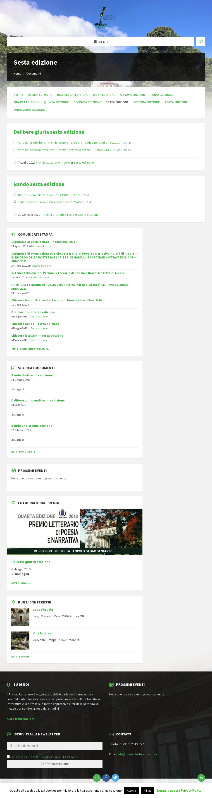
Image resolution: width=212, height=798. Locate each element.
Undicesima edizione (29, 110)
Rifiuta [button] (148, 791)
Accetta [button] (131, 791)
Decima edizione (40, 95)
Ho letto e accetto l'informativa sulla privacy (43, 757)
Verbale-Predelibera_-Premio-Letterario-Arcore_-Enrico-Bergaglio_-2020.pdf (70, 143)
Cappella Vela (43, 610)
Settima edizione (146, 102)
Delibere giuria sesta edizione (49, 131)
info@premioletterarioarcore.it (139, 754)
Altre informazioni (20, 719)
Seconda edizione (87, 102)
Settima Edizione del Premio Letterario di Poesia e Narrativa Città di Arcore (68, 273)
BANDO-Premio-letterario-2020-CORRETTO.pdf (49, 195)
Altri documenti (23, 451)
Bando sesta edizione (39, 184)
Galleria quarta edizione (30, 562)
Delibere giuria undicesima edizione (38, 400)
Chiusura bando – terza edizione (35, 324)
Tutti (18, 95)
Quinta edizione (56, 102)
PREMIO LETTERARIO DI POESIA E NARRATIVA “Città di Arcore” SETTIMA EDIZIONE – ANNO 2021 (70, 287)
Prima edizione (161, 95)
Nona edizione (104, 95)
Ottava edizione (132, 95)
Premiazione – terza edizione (33, 312)
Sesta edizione (84, 162)
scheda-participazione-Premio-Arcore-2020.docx (51, 202)
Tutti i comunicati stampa (30, 349)
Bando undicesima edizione (31, 426)
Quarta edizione (26, 102)
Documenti (33, 73)
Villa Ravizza (42, 633)
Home (17, 73)
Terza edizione (176, 102)
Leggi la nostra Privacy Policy (179, 790)
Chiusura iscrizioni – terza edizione (37, 335)
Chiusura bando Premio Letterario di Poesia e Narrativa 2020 (56, 300)
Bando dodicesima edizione (32, 375)
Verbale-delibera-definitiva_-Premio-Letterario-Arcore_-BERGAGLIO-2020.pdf (70, 150)
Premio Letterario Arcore (53, 162)
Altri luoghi (20, 656)
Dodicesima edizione (72, 95)
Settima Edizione (39, 277)
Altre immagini (21, 583)
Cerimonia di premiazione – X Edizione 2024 (43, 242)
